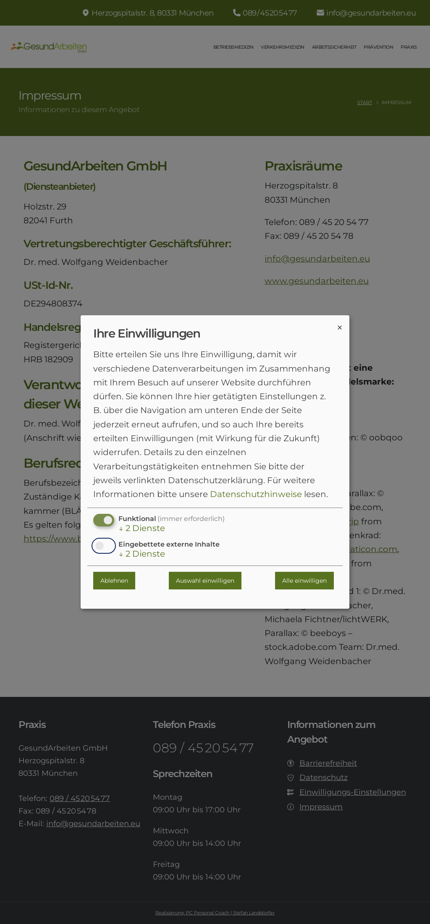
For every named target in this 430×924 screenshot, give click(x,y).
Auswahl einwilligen (205, 580)
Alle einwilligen (304, 580)
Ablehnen (114, 580)
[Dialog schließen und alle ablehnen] (339, 327)
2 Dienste (141, 528)
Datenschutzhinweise (256, 494)
